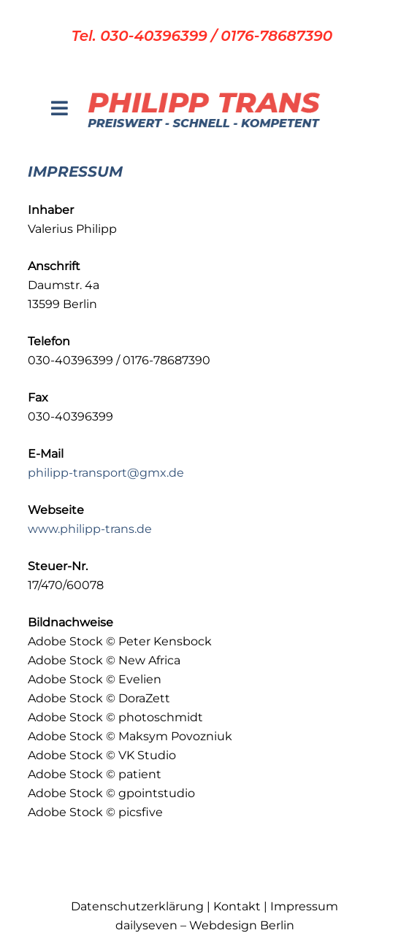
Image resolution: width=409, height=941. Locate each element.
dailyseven (146, 925)
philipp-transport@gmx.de (106, 473)
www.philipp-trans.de (90, 529)
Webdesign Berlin (241, 925)
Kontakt (237, 906)
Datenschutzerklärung (137, 906)
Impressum (304, 906)
